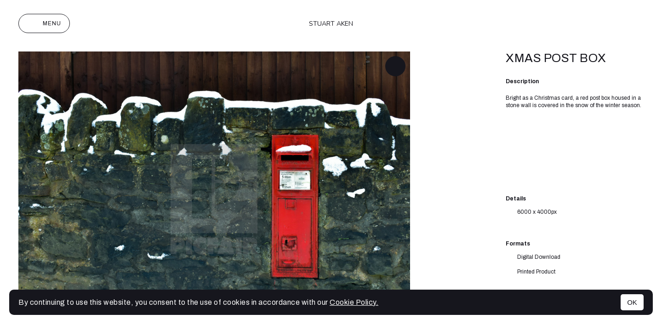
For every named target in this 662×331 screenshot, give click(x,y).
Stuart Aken (331, 23)
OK (632, 302)
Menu (44, 23)
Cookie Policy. (354, 302)
